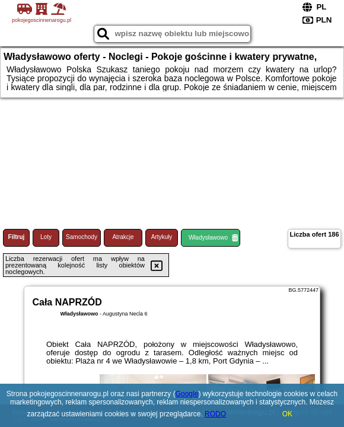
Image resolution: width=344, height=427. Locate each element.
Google (187, 394)
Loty (46, 237)
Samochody (81, 237)
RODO (215, 414)
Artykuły (162, 237)
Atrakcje (122, 237)
